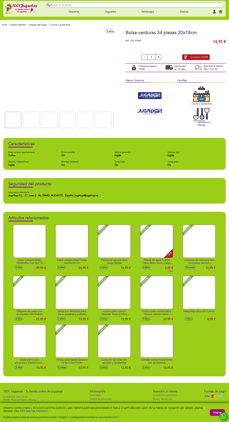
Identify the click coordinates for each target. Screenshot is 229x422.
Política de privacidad (101, 399)
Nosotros (74, 12)
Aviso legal (95, 395)
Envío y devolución (162, 399)
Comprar (199, 57)
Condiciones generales (164, 395)
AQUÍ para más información (33, 411)
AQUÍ (115, 417)
